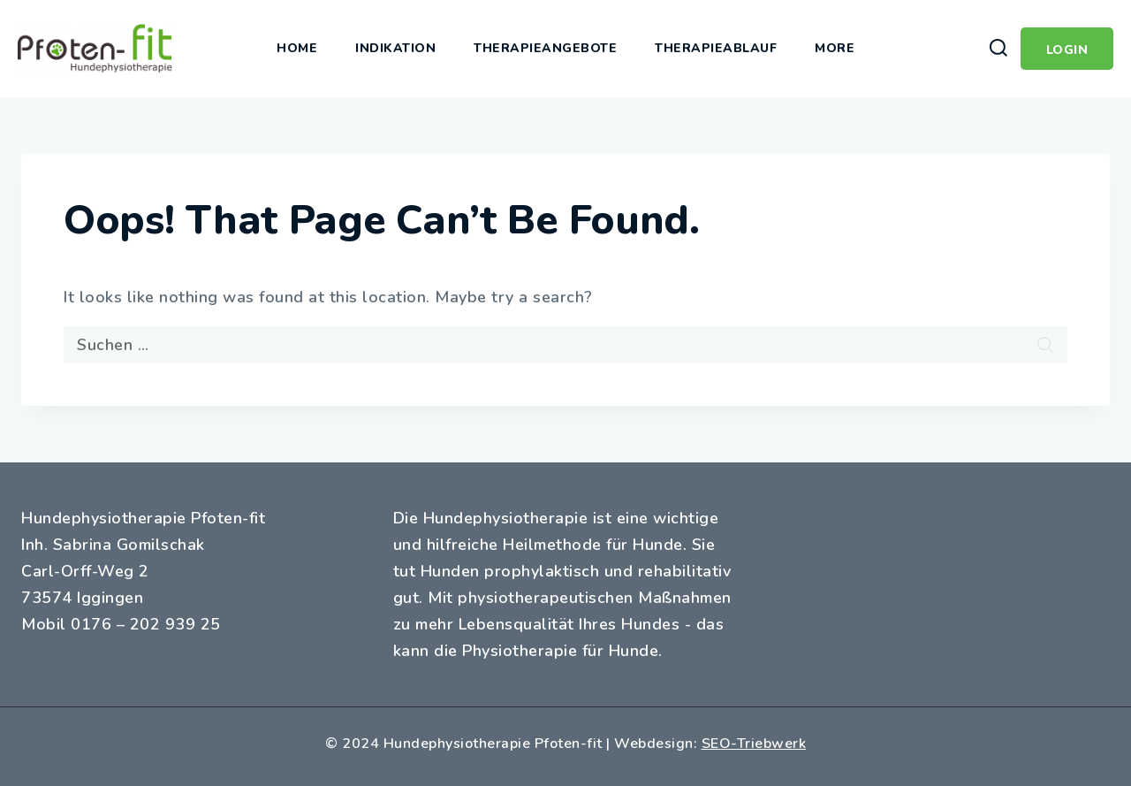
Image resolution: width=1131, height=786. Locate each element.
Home (297, 48)
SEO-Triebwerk (754, 743)
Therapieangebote (545, 48)
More (834, 48)
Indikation (395, 48)
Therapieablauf (716, 48)
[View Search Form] (998, 48)
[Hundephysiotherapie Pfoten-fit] (95, 48)
